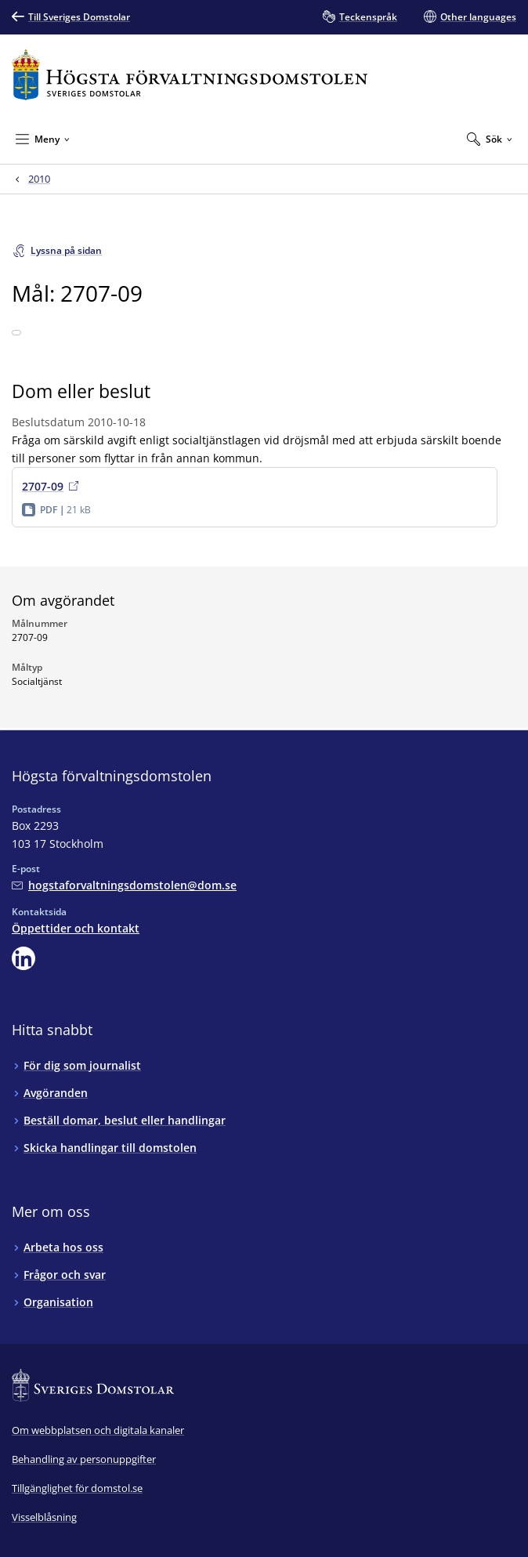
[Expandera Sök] (489, 138)
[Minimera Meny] (42, 138)
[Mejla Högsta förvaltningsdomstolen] (124, 885)
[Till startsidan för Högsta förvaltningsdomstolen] (189, 74)
